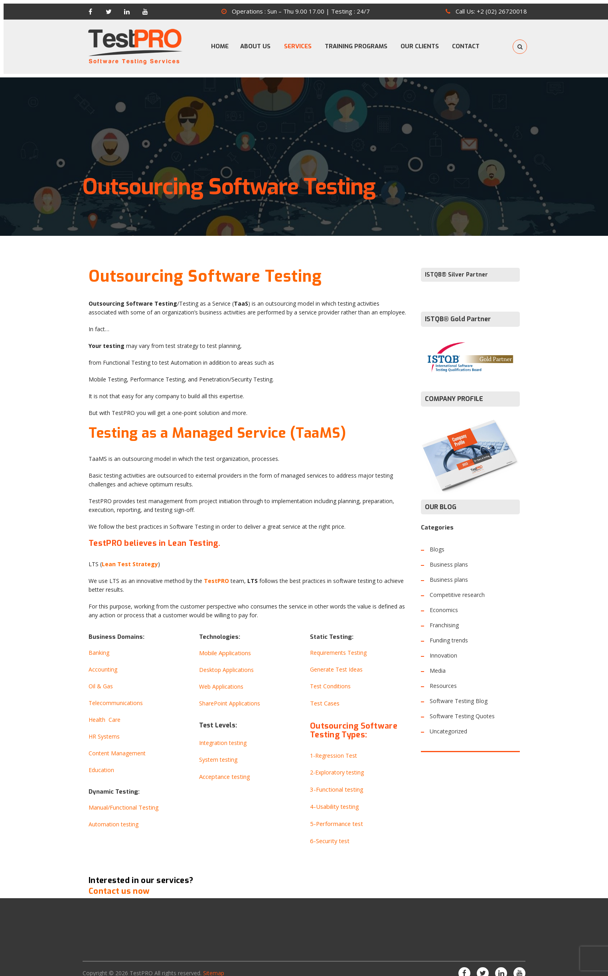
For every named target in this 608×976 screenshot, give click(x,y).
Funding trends (449, 633)
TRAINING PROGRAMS (359, 43)
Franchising (444, 618)
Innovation (443, 648)
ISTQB (433, 267)
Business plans (449, 557)
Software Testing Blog (459, 693)
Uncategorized (448, 724)
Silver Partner (468, 267)
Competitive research (457, 587)
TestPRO (141, 963)
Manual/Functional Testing (123, 800)
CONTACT (474, 43)
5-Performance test (335, 815)
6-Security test (328, 832)
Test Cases (324, 695)
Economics (444, 603)
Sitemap (213, 963)
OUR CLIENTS (425, 43)
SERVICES (298, 43)
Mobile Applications (224, 645)
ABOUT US (253, 43)
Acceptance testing (223, 769)
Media (438, 663)
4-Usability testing (333, 798)
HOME (213, 43)
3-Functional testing (335, 781)
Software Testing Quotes (462, 709)
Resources (443, 678)
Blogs (437, 542)
